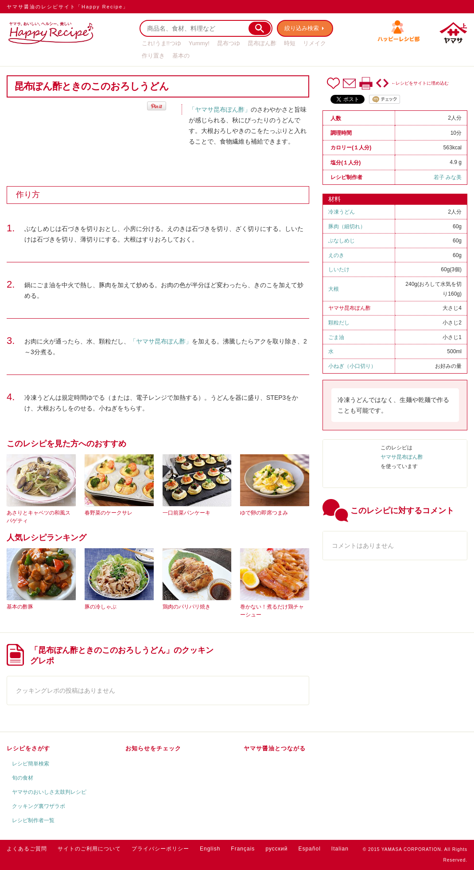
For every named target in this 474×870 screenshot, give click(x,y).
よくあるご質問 (27, 849)
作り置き (153, 55)
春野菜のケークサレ (108, 513)
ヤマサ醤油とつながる (275, 748)
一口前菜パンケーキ (186, 513)
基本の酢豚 (20, 607)
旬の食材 (22, 778)
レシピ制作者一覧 (33, 820)
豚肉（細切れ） (346, 226)
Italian (340, 849)
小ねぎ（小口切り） (352, 366)
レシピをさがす (28, 748)
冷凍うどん (341, 212)
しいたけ (339, 269)
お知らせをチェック (153, 748)
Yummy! (199, 43)
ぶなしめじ (341, 241)
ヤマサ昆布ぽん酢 (349, 308)
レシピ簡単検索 (30, 764)
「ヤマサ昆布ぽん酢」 (220, 109)
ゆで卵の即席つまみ (264, 513)
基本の (181, 55)
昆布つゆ (228, 43)
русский (276, 849)
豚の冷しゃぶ (101, 607)
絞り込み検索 (301, 28)
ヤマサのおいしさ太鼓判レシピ (49, 792)
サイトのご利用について (89, 849)
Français (243, 849)
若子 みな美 (448, 177)
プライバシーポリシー (160, 849)
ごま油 (336, 337)
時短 (289, 43)
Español (309, 849)
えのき (336, 255)
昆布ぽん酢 (262, 43)
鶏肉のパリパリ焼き (186, 607)
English (210, 849)
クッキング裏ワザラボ (38, 806)
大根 (333, 289)
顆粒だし (339, 323)
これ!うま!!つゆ (161, 43)
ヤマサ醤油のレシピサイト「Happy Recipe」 (67, 6)
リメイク (314, 43)
